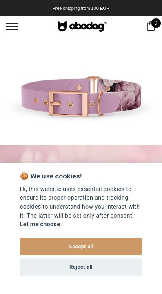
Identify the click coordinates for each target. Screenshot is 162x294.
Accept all (81, 246)
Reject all (81, 267)
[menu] (12, 26)
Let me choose (40, 224)
